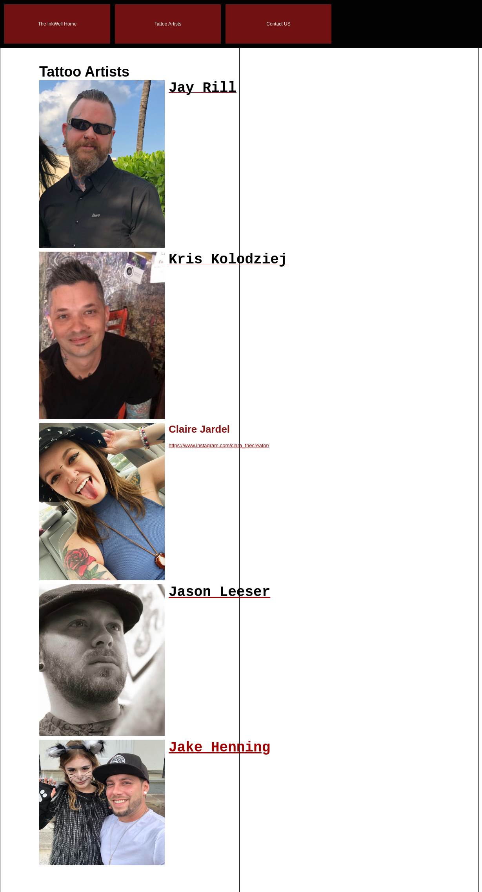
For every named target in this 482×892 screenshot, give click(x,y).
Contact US (278, 24)
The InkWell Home (57, 24)
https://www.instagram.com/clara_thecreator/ (219, 445)
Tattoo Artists (168, 24)
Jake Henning (219, 748)
